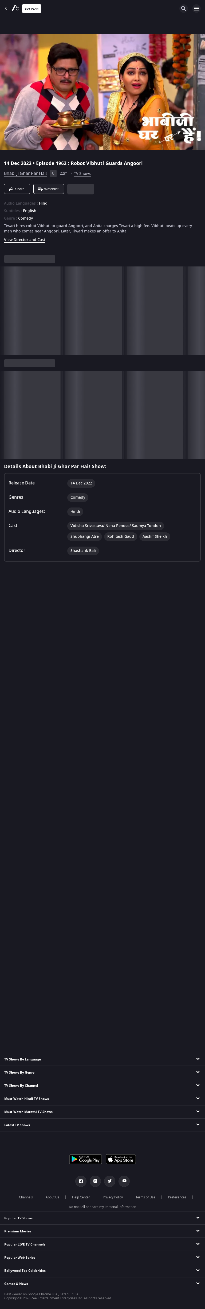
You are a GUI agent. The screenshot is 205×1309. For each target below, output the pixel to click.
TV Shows (82, 173)
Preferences (177, 1197)
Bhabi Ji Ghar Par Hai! (25, 173)
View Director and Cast (24, 240)
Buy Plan (31, 9)
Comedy (25, 218)
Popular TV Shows (18, 1218)
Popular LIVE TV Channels (24, 1244)
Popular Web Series (19, 1257)
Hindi (44, 203)
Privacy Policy (113, 1197)
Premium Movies (17, 1231)
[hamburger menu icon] (196, 8)
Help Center (81, 1197)
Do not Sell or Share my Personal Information (102, 1207)
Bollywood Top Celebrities (25, 1270)
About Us (52, 1197)
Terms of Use (145, 1197)
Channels (26, 1197)
